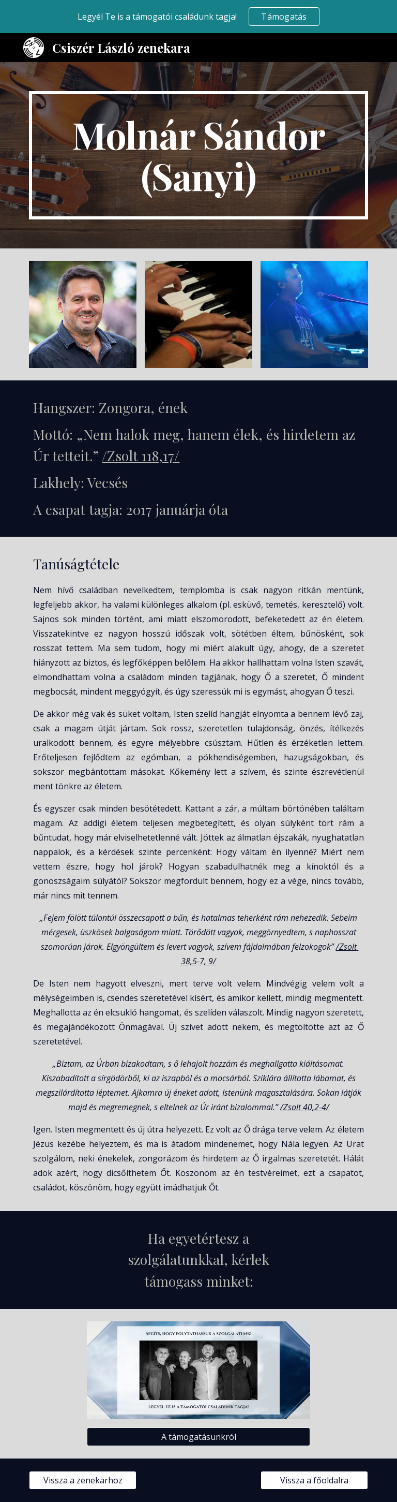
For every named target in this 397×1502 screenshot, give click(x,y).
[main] (198, 155)
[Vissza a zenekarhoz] (82, 1480)
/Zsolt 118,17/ (140, 455)
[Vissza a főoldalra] (314, 1480)
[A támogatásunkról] (198, 1437)
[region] (198, 16)
